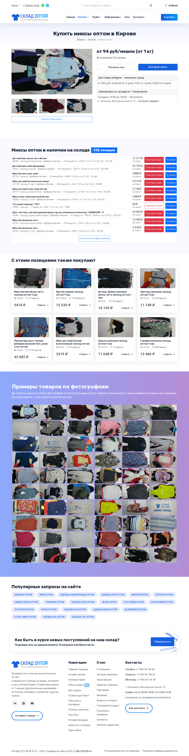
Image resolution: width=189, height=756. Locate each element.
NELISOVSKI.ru (84, 751)
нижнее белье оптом (26, 602)
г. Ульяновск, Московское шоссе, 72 (145, 687)
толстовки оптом (134, 602)
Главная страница (78, 669)
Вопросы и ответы (107, 700)
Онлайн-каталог (77, 674)
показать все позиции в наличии (94, 238)
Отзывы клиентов (78, 709)
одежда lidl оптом (54, 617)
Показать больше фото (51, 119)
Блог (127, 17)
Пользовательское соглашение (121, 750)
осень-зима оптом (25, 617)
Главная (70, 17)
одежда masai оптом (105, 609)
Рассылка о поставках (74, 702)
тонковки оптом (54, 602)
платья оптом (49, 609)
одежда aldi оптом (75, 609)
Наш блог (73, 714)
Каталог (83, 17)
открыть (43, 305)
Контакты (138, 17)
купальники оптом (162, 602)
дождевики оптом (135, 609)
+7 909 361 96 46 (145, 669)
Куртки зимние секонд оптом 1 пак (69, 293)
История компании (107, 674)
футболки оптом (24, 609)
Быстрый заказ (158, 67)
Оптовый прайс (76, 679)
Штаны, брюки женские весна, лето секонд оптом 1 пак (114, 294)
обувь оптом (109, 602)
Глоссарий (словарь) (108, 705)
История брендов (78, 720)
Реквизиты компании (103, 712)
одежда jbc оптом (83, 617)
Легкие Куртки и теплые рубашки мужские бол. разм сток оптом (31, 343)
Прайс (97, 17)
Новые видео (76, 684)
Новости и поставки (79, 725)
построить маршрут (148, 101)
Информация (113, 17)
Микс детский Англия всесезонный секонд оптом (72, 342)
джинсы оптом (23, 594)
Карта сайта (74, 730)
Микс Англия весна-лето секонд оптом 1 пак (29, 293)
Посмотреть (154, 160)
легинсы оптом (164, 594)
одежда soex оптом (112, 594)
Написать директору (108, 724)
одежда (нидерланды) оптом (77, 594)
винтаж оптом (140, 594)
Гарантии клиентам (107, 684)
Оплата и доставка (78, 695)
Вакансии (102, 695)
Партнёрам (103, 690)
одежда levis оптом (82, 602)
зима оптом (46, 594)
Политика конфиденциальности (160, 750)
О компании (103, 669)
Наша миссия (104, 679)
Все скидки (74, 690)
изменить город (134, 77)
